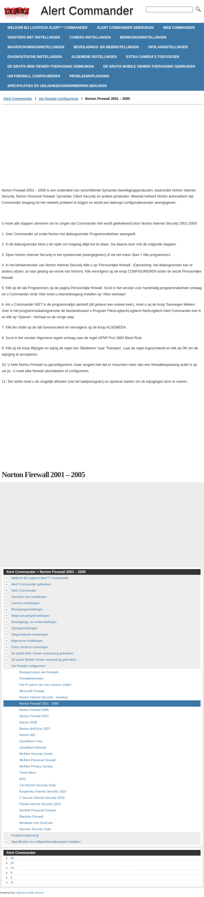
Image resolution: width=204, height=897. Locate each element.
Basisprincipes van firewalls (38, 672)
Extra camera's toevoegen (152, 57)
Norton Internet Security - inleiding (43, 697)
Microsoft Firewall (31, 691)
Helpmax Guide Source (29, 892)
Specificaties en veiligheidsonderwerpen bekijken (57, 86)
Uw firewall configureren (33, 76)
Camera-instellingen (90, 37)
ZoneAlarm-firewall (32, 747)
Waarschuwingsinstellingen (35, 47)
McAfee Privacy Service (36, 766)
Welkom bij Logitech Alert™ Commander (47, 28)
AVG (22, 779)
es (12, 867)
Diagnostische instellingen (34, 57)
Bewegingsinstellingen (143, 37)
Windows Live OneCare (36, 823)
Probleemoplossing (89, 76)
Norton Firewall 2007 (34, 716)
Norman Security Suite (35, 829)
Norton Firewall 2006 (34, 709)
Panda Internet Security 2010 (40, 804)
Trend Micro (27, 772)
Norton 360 (27, 735)
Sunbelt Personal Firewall (37, 810)
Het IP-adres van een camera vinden (45, 684)
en (12, 862)
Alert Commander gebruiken (125, 28)
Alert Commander (16, 13)
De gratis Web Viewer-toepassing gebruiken (50, 66)
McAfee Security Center (36, 753)
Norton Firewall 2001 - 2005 (39, 703)
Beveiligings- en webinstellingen (106, 47)
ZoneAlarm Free (30, 741)
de (12, 858)
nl (12, 882)
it (11, 877)
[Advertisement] (49, 148)
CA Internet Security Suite (37, 785)
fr (12, 872)
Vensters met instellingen (33, 37)
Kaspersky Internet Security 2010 (42, 791)
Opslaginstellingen (168, 47)
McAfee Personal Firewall (37, 760)
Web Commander (179, 28)
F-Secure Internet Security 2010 (42, 797)
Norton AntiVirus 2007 (34, 728)
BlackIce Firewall (31, 816)
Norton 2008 (28, 722)
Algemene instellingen (94, 57)
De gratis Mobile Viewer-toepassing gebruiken (149, 66)
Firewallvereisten (31, 678)
